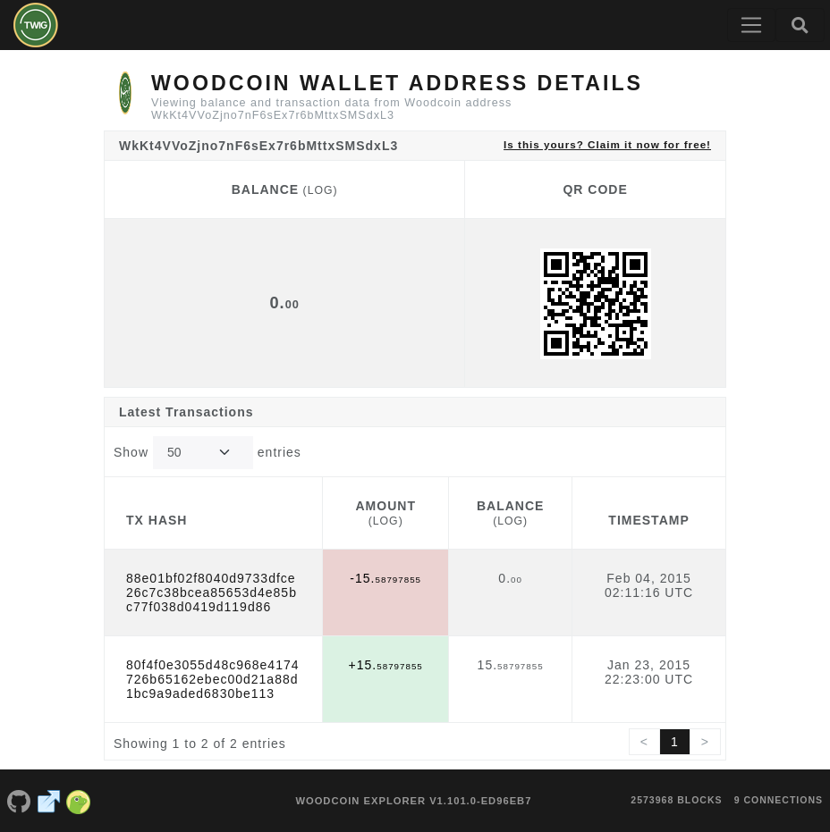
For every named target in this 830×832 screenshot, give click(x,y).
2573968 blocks (676, 799)
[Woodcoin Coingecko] (78, 801)
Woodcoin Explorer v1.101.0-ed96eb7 (413, 800)
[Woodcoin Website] (49, 801)
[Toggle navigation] (751, 25)
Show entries (207, 452)
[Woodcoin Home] (36, 25)
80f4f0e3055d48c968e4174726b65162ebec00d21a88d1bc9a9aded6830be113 (213, 679)
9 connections (778, 799)
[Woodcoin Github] (18, 801)
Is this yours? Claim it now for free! (607, 144)
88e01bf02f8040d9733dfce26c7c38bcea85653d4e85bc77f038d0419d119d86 (211, 592)
